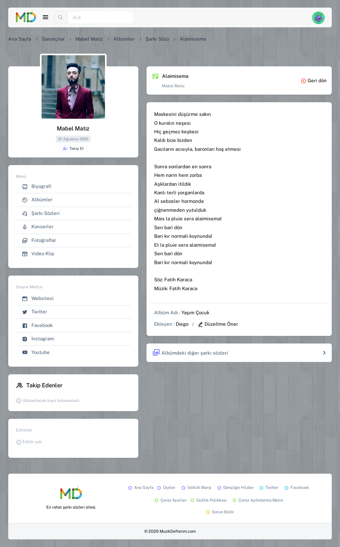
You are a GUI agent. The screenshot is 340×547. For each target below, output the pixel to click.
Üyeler (165, 487)
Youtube (36, 353)
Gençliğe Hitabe (234, 487)
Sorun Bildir (219, 512)
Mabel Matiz (89, 39)
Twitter (34, 312)
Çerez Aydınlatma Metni (257, 500)
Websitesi (38, 299)
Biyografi (36, 186)
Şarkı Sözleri (41, 213)
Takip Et (73, 149)
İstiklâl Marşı (195, 487)
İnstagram (38, 339)
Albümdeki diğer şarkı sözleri (190, 353)
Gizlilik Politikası (207, 500)
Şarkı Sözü (157, 39)
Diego (182, 324)
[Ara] (100, 17)
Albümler (124, 39)
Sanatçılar (53, 39)
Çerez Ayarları (170, 500)
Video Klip (38, 254)
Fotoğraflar (39, 240)
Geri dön (314, 80)
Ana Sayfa (19, 39)
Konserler (38, 227)
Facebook (37, 326)
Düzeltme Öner (218, 324)
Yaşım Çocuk (195, 312)
